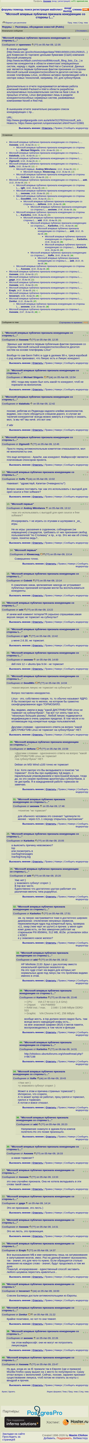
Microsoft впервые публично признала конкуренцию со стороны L (44, 293)
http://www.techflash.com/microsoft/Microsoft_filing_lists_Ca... (44, 60)
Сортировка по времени (71, 322)
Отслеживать (81, 31)
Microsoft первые (25, 169)
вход (54, 1)
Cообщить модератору (76, 128)
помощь (18, 9)
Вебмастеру (80, 1438)
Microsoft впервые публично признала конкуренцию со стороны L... (45, 142)
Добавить (49, 1438)
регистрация (64, 1)
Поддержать (64, 1438)
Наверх (58, 363)
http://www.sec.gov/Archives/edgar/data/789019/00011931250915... (47, 52)
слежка (77, 9)
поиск (28, 9)
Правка (58, 128)
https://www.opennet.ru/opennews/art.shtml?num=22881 (51, 123)
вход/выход (67, 9)
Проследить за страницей (11, 1438)
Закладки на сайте (13, 1433)
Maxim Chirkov (78, 1435)
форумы (7, 9)
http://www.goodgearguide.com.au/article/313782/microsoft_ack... (45, 120)
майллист (56, 9)
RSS (86, 322)
